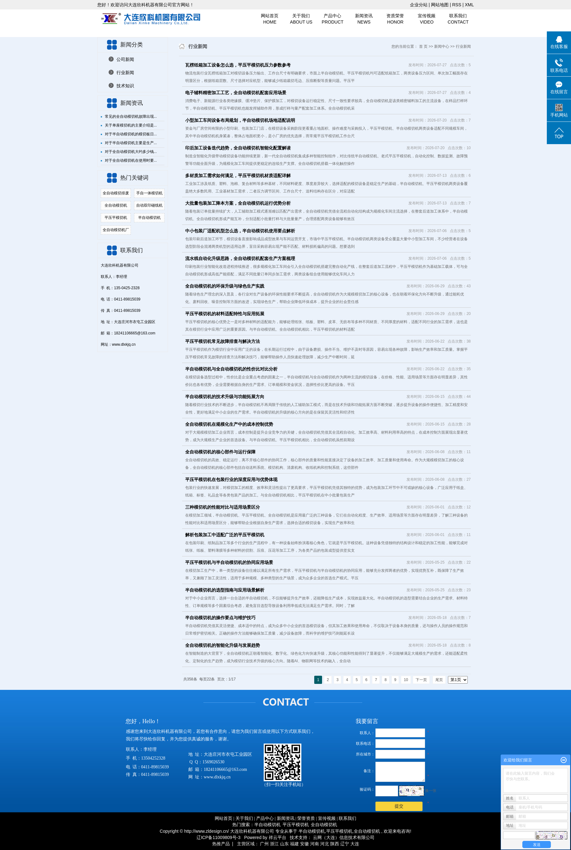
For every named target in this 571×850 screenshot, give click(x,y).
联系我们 (458, 19)
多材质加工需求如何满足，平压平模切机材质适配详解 (238, 175)
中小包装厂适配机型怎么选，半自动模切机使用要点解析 (240, 230)
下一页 (421, 680)
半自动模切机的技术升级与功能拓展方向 (224, 396)
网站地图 (440, 4)
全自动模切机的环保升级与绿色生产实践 (224, 286)
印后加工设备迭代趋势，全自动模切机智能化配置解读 (238, 147)
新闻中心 (441, 46)
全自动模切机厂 (116, 230)
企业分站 (419, 4)
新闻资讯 (364, 19)
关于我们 (301, 19)
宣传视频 (426, 19)
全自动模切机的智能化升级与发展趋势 (222, 645)
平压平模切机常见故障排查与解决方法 (222, 341)
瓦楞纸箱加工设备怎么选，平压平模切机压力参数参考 (238, 65)
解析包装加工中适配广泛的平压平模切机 (224, 534)
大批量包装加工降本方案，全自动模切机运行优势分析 (238, 203)
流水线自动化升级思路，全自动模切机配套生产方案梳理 (240, 258)
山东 (284, 843)
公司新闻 (125, 59)
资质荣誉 (395, 19)
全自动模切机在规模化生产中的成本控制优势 (229, 424)
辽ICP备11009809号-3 (218, 837)
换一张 (430, 790)
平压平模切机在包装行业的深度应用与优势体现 (231, 479)
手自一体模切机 (149, 193)
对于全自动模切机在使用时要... (131, 160)
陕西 (334, 843)
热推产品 (221, 843)
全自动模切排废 (116, 193)
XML (469, 4)
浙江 (274, 843)
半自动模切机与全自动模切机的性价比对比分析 (231, 368)
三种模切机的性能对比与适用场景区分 (222, 507)
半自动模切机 (149, 217)
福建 (294, 843)
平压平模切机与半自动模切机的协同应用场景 (229, 562)
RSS (456, 4)
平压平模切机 (116, 217)
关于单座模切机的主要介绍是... (131, 125)
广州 (264, 843)
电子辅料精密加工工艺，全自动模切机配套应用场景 (235, 92)
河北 (324, 843)
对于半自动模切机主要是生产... (131, 143)
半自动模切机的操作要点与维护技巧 (220, 617)
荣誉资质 (306, 818)
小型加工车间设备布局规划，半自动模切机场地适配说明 (240, 120)
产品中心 (332, 19)
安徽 (304, 843)
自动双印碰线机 (149, 205)
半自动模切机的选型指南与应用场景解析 (224, 590)
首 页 (423, 46)
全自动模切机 (116, 205)
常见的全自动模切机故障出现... (131, 116)
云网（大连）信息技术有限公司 (343, 837)
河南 (314, 843)
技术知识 (125, 85)
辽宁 (344, 843)
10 (406, 680)
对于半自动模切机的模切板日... (131, 134)
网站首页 (270, 19)
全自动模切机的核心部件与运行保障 (220, 451)
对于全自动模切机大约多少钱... (131, 151)
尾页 (439, 680)
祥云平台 (277, 837)
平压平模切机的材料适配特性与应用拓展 (224, 313)
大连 (354, 843)
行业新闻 (125, 72)
